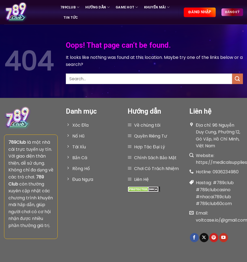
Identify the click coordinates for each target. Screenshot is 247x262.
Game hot (127, 7)
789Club (69, 7)
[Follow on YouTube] (223, 237)
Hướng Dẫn (97, 7)
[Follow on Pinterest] (213, 237)
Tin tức (70, 17)
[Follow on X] (204, 237)
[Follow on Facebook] (194, 237)
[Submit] (237, 79)
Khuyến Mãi (157, 7)
